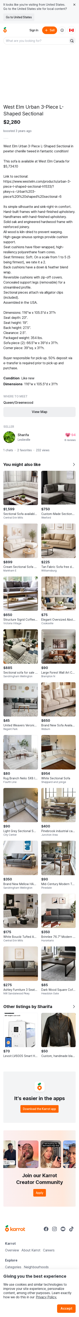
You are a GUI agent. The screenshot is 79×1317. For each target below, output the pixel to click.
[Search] (72, 41)
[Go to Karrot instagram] (54, 1228)
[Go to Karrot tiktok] (71, 1228)
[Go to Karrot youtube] (63, 1228)
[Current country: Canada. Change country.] (71, 30)
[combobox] (36, 41)
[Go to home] (5, 30)
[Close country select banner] (74, 5)
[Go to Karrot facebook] (46, 1228)
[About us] (62, 30)
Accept (66, 1308)
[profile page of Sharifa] (9, 437)
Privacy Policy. (46, 1297)
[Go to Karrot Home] (15, 1229)
